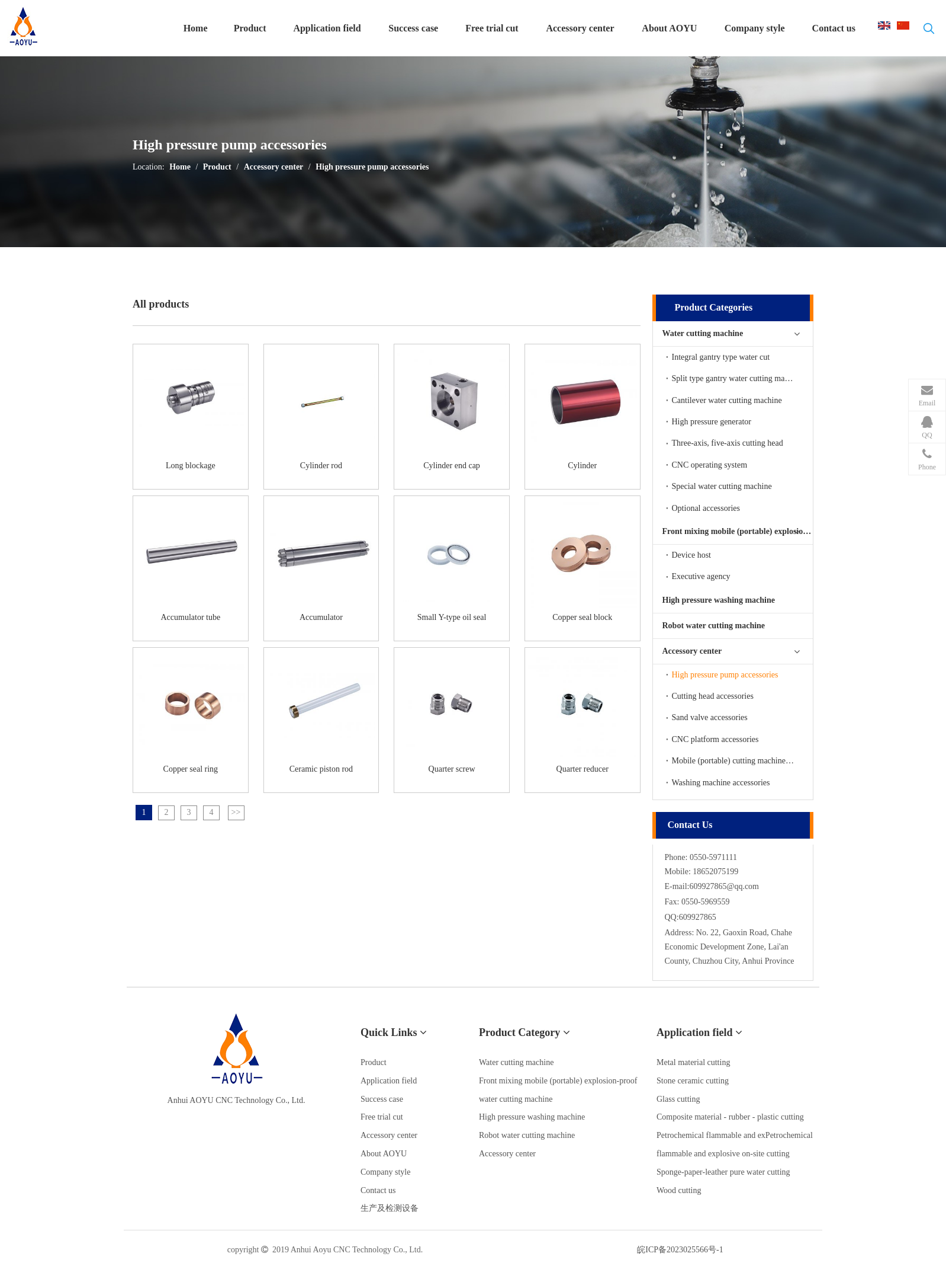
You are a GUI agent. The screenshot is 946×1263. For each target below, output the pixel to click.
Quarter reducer (582, 769)
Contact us (378, 1190)
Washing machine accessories (721, 782)
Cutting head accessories (713, 696)
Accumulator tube (190, 617)
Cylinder (582, 465)
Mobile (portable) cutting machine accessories (742, 760)
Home (180, 166)
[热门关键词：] (928, 30)
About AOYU (384, 1153)
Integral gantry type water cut (721, 357)
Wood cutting (679, 1190)
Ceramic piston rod (321, 769)
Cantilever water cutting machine (727, 400)
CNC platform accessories (715, 739)
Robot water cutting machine (713, 625)
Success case (382, 1099)
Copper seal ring (190, 769)
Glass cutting (678, 1099)
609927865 (697, 917)
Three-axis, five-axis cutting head (727, 443)
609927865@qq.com (725, 886)
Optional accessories (706, 508)
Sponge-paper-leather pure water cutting (723, 1172)
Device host (691, 555)
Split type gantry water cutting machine (737, 378)
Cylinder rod (321, 465)
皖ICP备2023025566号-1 (680, 1249)
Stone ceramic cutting (693, 1080)
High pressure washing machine (718, 600)
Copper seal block (582, 617)
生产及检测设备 (390, 1208)
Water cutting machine (703, 333)
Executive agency (701, 576)
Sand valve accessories (710, 717)
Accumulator (321, 617)
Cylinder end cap (451, 465)
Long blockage (190, 465)
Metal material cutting (693, 1062)
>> (236, 812)
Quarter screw (452, 769)
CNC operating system (710, 465)
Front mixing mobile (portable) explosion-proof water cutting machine (737, 531)
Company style (385, 1172)
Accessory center (274, 166)
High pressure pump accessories (372, 166)
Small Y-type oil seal (452, 617)
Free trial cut (382, 1116)
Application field (389, 1080)
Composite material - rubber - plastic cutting (730, 1116)
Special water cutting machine (722, 486)
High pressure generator (712, 421)
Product (217, 166)
